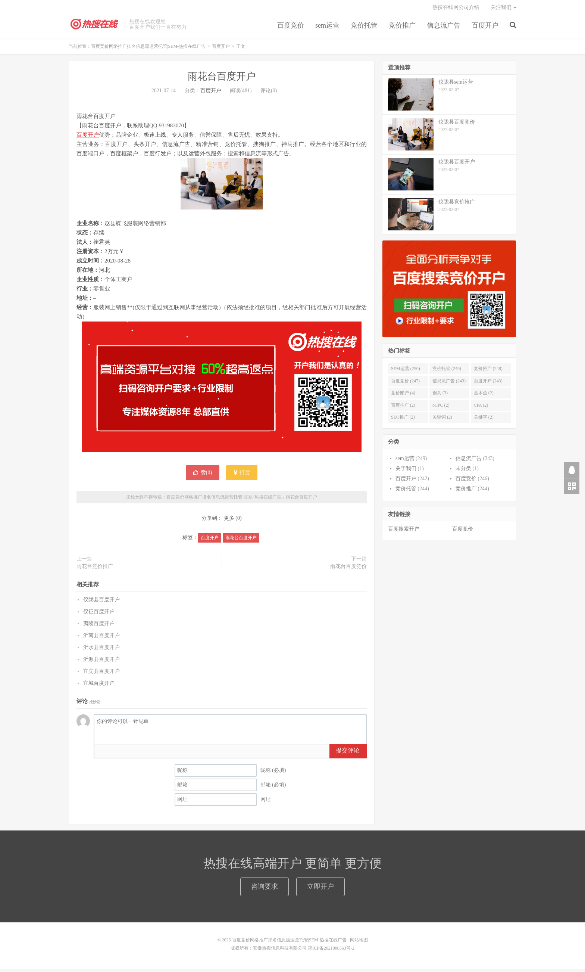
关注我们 (501, 9)
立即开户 (320, 889)
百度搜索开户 (403, 532)
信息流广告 (443, 27)
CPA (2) (481, 408)
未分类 (463, 471)
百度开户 (485, 27)
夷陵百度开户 (99, 626)
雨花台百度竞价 (348, 569)
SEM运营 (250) (405, 371)
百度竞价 (290, 27)
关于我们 (405, 471)
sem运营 (327, 27)
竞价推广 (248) (488, 371)
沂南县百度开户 (101, 638)
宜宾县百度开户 (101, 674)
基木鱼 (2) (484, 395)
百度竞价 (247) (405, 383)
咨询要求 (264, 889)
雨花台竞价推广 (94, 569)
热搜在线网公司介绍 (455, 9)
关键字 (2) (484, 420)
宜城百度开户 (99, 686)
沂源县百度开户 (101, 662)
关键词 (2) (442, 420)
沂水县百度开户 (101, 650)
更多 (229, 521)
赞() (202, 475)
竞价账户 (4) (403, 395)
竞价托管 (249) (446, 371)
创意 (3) (440, 395)
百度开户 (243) (488, 383)
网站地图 (359, 942)
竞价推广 (402, 27)
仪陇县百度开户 (101, 602)
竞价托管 (364, 27)
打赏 (242, 475)
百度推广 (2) (403, 408)
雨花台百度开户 (222, 79)
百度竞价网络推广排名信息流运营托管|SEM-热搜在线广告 (95, 26)
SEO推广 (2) (403, 420)
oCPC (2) (441, 408)
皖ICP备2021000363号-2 (331, 951)
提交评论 (348, 753)
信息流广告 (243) (449, 383)
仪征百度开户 (99, 614)
